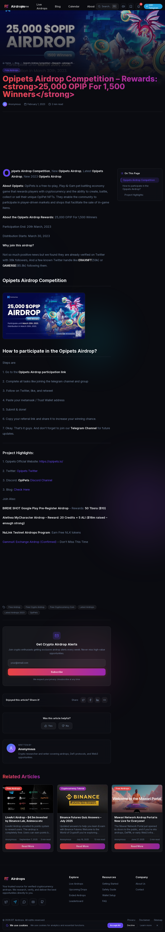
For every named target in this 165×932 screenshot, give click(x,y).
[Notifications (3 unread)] (139, 6)
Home (25, 6)
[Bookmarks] (131, 6)
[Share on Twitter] (83, 700)
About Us (140, 883)
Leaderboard (76, 901)
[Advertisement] (82, 140)
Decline (131, 925)
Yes (48, 725)
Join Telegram (152, 6)
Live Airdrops (42, 6)
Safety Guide (109, 889)
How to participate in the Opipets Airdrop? (136, 187)
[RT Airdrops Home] (11, 6)
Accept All (115, 925)
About (91, 6)
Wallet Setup (109, 895)
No (65, 725)
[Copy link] (104, 700)
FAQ (104, 901)
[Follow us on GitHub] (42, 901)
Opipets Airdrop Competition (139, 180)
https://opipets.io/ (51, 461)
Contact (140, 889)
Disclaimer (144, 920)
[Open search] (107, 6)
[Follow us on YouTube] (33, 901)
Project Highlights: (134, 194)
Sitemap (158, 920)
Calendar (73, 6)
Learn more (146, 925)
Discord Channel (35, 480)
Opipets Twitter (27, 471)
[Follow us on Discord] (24, 901)
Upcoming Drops (78, 889)
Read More (28, 846)
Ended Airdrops (77, 895)
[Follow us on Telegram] (15, 901)
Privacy (131, 920)
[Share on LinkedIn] (97, 700)
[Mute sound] (123, 6)
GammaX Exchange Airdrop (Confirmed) (30, 542)
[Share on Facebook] (90, 700)
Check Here (22, 489)
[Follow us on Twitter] (6, 901)
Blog (58, 6)
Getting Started (110, 883)
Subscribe (57, 672)
